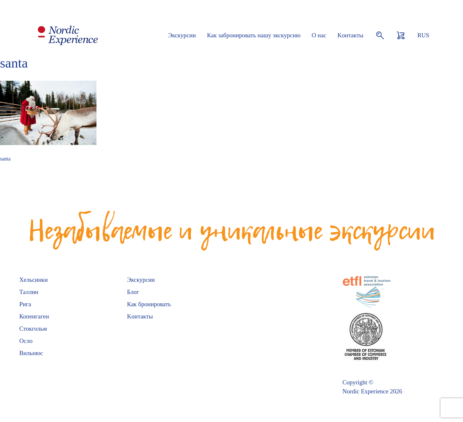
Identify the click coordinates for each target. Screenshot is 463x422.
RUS (423, 35)
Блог (133, 292)
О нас (319, 35)
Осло (25, 340)
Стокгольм (33, 328)
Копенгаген (34, 316)
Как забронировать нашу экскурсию (254, 35)
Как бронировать (149, 304)
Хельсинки (33, 279)
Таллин (28, 292)
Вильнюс (31, 353)
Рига (25, 304)
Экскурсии (182, 35)
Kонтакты (350, 35)
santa (5, 158)
